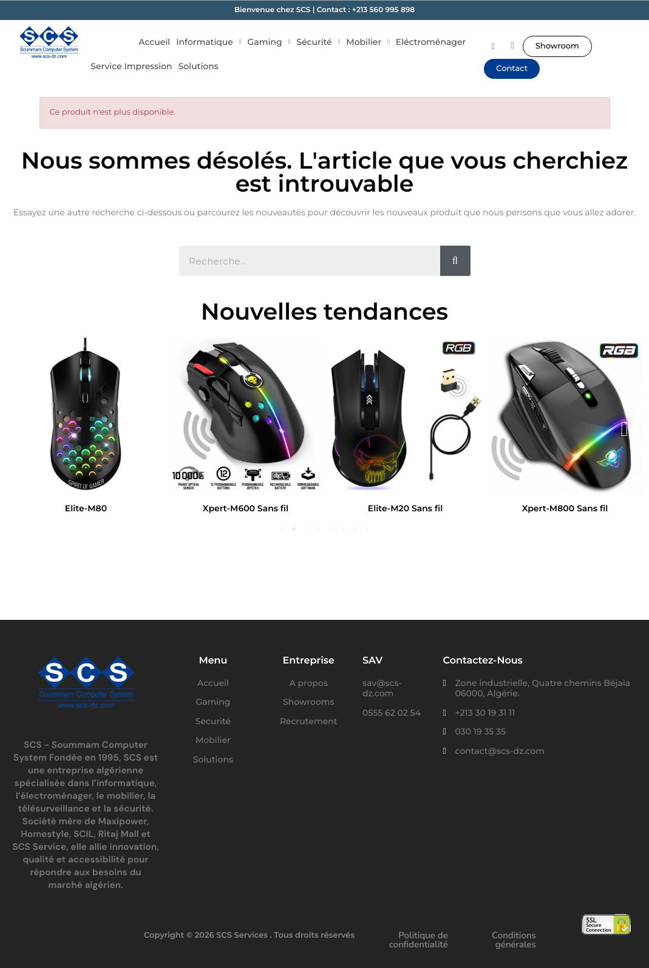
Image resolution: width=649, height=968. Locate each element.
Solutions (198, 66)
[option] (86, 427)
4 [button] (319, 529)
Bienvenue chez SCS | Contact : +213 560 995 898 (324, 10)
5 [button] (331, 529)
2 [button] (294, 529)
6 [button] (343, 529)
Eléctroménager (431, 41)
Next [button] (625, 427)
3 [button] (307, 529)
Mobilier (368, 42)
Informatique (208, 42)
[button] (557, 46)
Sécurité (318, 42)
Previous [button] (24, 427)
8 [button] (367, 529)
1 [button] (282, 529)
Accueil (154, 41)
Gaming (269, 42)
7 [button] (355, 529)
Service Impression (131, 66)
